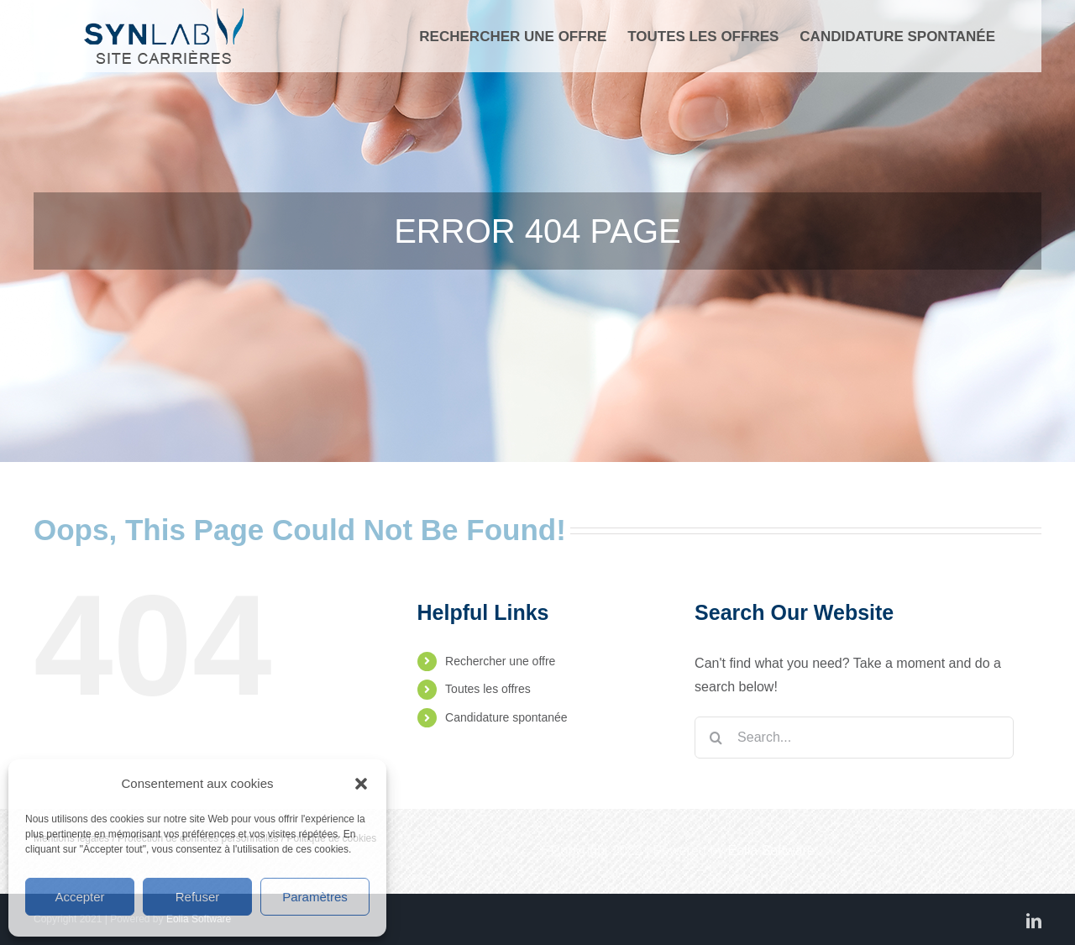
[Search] (716, 738)
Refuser (198, 897)
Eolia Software (771, 850)
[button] (361, 783)
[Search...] (854, 738)
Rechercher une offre (500, 661)
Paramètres (315, 897)
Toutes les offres (488, 689)
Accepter (79, 897)
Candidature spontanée (506, 717)
